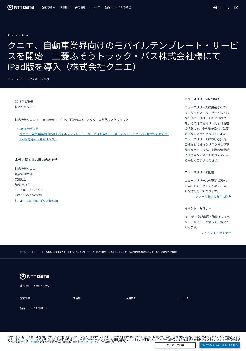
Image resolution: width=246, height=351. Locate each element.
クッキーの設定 (175, 345)
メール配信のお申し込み (215, 197)
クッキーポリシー (91, 342)
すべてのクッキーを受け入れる (220, 345)
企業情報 (46, 7)
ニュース (95, 7)
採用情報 (80, 7)
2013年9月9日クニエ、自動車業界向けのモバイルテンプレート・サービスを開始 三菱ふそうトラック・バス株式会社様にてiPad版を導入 (94, 134)
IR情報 (63, 7)
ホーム (10, 34)
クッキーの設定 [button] (30, 342)
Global (36, 285)
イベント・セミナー (218, 233)
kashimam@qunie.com (42, 201)
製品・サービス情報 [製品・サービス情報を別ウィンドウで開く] (116, 7)
